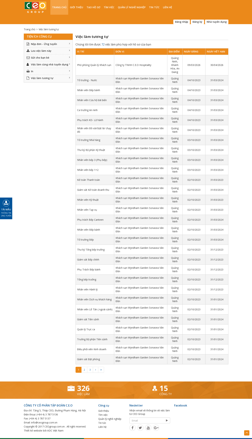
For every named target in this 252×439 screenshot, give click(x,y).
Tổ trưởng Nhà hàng (88, 140)
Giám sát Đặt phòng (88, 359)
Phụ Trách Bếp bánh (88, 269)
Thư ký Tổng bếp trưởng (91, 249)
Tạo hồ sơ (93, 7)
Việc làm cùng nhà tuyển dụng (48, 64)
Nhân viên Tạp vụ (87, 209)
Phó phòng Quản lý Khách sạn (94, 65)
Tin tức (154, 7)
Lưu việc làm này (48, 50)
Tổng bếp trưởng (86, 279)
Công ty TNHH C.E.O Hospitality (133, 65)
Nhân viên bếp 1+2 (87, 170)
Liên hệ (167, 7)
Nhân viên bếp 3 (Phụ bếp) (92, 160)
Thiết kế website (33, 430)
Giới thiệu (76, 7)
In (48, 71)
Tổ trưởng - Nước (87, 80)
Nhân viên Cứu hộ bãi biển (92, 100)
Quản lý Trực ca (86, 329)
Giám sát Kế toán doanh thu (93, 189)
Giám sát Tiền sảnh (88, 319)
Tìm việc (109, 7)
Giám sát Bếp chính (88, 259)
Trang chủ (59, 7)
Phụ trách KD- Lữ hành (90, 120)
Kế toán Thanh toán (88, 179)
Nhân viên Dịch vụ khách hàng (94, 299)
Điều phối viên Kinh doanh (91, 349)
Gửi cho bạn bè (48, 57)
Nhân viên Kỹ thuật (88, 199)
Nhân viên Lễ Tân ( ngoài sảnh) (94, 309)
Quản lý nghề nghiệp (131, 7)
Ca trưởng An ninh (87, 110)
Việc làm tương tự (48, 78)
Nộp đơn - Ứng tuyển (48, 44)
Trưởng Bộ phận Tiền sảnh (92, 339)
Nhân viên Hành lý (87, 289)
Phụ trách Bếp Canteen (90, 219)
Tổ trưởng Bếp (85, 239)
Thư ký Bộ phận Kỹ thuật (91, 150)
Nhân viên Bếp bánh (88, 90)
